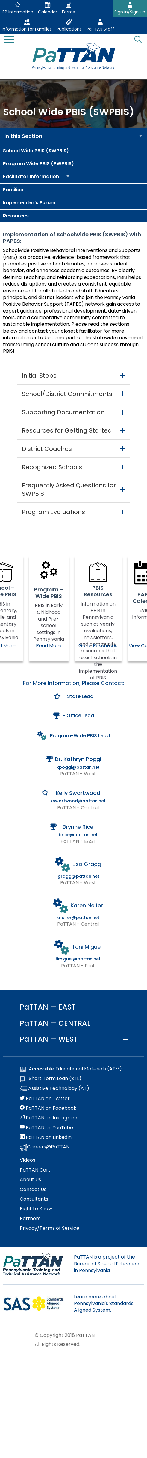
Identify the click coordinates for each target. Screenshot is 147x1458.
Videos (27, 1160)
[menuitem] (73, 151)
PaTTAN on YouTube (46, 1127)
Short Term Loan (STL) (50, 1078)
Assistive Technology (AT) (54, 1088)
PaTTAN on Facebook (48, 1108)
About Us (30, 1179)
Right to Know (36, 1208)
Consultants (34, 1199)
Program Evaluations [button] (53, 512)
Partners (30, 1218)
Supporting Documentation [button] (63, 412)
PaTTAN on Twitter (45, 1098)
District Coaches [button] (47, 449)
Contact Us (33, 1189)
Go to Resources (97, 645)
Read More (48, 645)
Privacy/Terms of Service (49, 1228)
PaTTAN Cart (35, 1170)
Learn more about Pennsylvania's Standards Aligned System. (104, 1303)
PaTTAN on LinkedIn (46, 1137)
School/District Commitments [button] (67, 394)
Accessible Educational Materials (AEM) (71, 1069)
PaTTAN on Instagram (48, 1118)
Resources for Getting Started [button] (67, 430)
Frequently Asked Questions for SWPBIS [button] (69, 489)
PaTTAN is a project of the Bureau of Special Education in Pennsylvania (106, 1263)
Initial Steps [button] (39, 375)
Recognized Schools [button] (52, 467)
